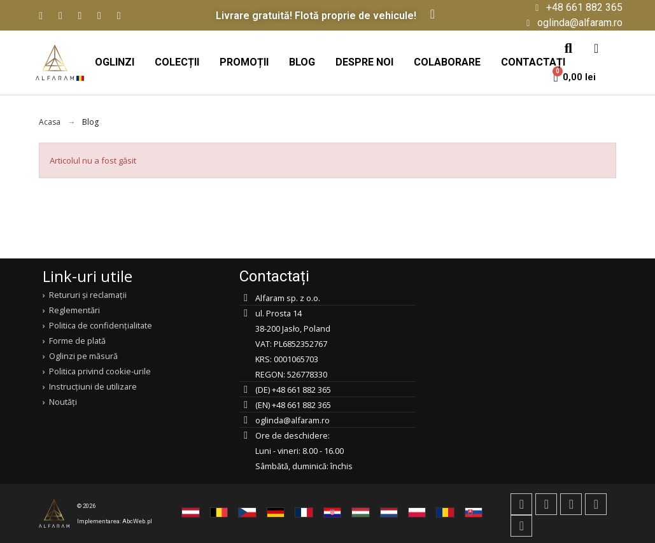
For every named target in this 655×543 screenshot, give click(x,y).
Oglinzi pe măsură (83, 356)
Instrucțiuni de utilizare (93, 386)
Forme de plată (77, 340)
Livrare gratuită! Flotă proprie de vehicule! (316, 16)
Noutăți (63, 401)
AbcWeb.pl (137, 521)
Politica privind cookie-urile (100, 371)
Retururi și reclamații (88, 294)
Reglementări (74, 310)
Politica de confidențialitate (100, 325)
